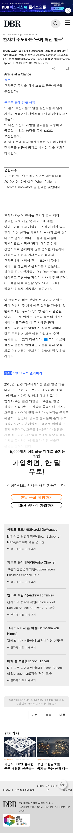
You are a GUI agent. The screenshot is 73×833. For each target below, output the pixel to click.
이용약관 (8, 790)
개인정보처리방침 (25, 790)
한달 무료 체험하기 (36, 497)
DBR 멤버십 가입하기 (36, 505)
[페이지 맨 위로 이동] (63, 785)
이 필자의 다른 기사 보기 (21, 549)
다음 (62, 715)
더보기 (54, 68)
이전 (35, 715)
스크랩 (67, 68)
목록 (48, 715)
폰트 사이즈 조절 (60, 68)
